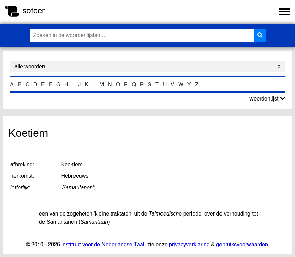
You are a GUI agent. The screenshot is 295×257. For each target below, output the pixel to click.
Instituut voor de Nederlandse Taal (102, 244)
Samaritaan (94, 222)
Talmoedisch (164, 214)
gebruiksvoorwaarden (242, 244)
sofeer (33, 10)
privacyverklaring (189, 244)
